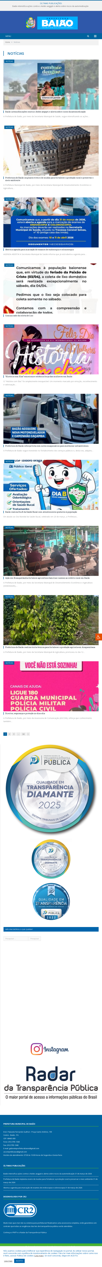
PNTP (15, 1242)
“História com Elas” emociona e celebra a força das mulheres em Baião (38, 386)
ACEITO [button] (19, 1260)
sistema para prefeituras (36, 1233)
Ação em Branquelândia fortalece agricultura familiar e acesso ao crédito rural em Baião (47, 588)
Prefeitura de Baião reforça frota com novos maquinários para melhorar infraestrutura (46, 456)
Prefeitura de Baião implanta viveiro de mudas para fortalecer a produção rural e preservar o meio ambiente (49, 189)
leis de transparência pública (46, 1236)
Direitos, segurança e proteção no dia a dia (25, 723)
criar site (19, 1233)
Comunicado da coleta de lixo (19, 325)
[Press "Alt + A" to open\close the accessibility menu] (98, 637)
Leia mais (39, 1255)
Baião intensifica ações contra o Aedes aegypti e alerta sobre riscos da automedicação (50, 6)
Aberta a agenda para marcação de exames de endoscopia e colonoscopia (39, 259)
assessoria (66, 1233)
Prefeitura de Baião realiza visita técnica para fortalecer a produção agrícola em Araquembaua (50, 657)
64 (23, 744)
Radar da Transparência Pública (33, 1242)
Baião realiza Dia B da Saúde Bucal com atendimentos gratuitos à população (41, 522)
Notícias (9, 71)
